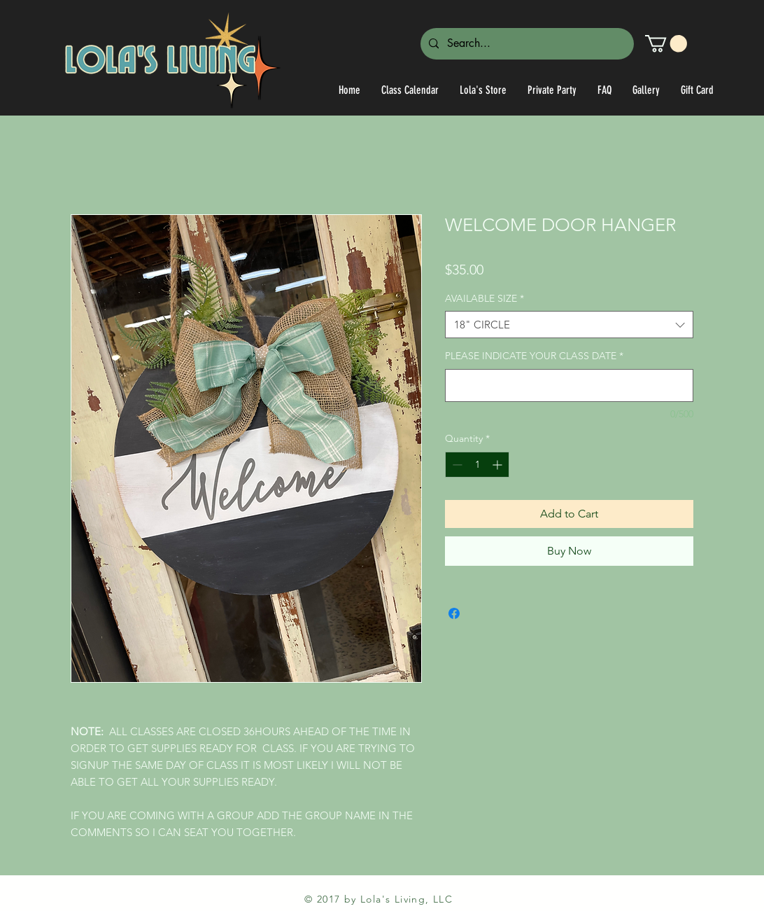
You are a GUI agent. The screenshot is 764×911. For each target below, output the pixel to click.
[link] (666, 43)
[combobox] (569, 324)
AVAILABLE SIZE (484, 298)
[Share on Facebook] (454, 613)
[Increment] (498, 464)
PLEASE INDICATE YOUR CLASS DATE (534, 355)
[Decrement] (456, 464)
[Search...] (525, 44)
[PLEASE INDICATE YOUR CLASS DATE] (569, 385)
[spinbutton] (477, 464)
